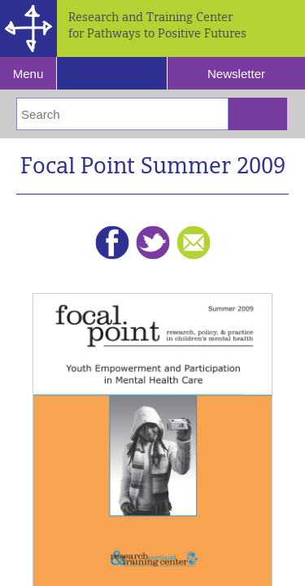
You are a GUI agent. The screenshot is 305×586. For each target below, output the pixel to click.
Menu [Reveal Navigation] (28, 74)
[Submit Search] (258, 114)
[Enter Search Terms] (122, 114)
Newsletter (236, 74)
